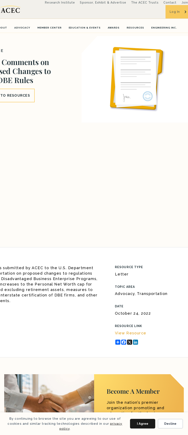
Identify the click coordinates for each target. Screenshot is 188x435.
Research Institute (60, 2)
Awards (114, 27)
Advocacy (22, 27)
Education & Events (85, 27)
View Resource (130, 333)
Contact (170, 2)
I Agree (142, 424)
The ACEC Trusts (145, 2)
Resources (135, 27)
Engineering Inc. (164, 27)
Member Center (49, 27)
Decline (170, 424)
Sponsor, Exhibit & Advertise (103, 2)
